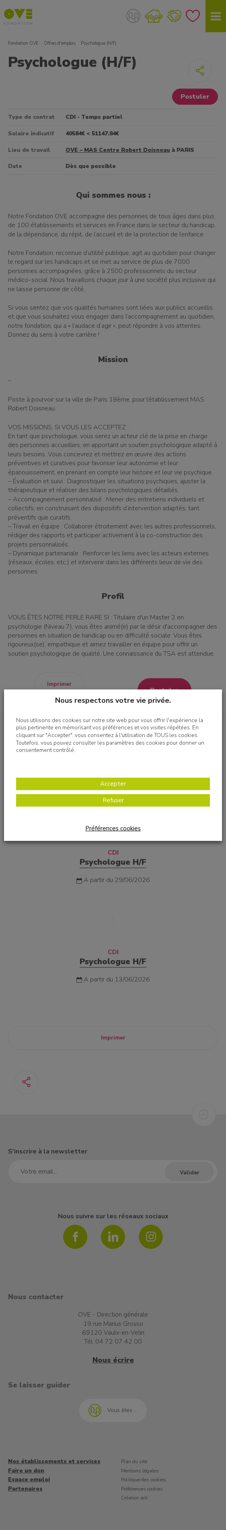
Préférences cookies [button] (113, 828)
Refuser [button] (113, 800)
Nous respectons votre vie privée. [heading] (113, 700)
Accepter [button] (113, 784)
